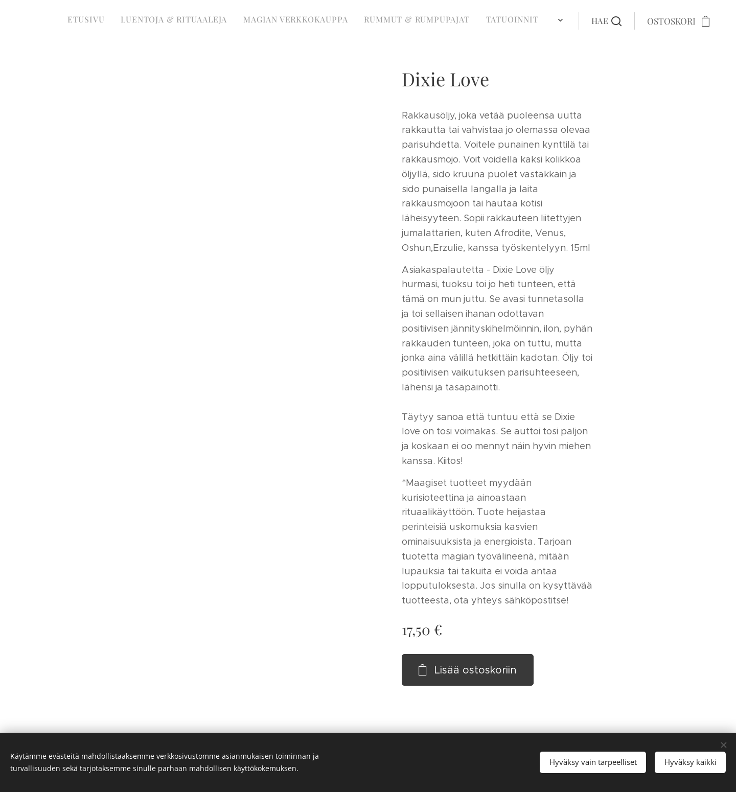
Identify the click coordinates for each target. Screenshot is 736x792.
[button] (606, 21)
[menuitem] (378, 21)
